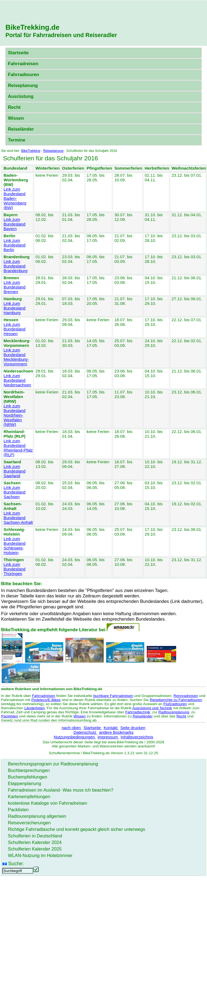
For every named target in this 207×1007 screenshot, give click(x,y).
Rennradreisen (185, 696)
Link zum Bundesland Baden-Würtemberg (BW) (15, 198)
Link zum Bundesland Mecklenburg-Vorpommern (16, 357)
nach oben (72, 727)
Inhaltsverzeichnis (137, 737)
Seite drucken (132, 727)
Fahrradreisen (23, 63)
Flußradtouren (175, 704)
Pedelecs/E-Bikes (46, 700)
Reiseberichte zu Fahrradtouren (176, 700)
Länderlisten (34, 708)
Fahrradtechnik (137, 712)
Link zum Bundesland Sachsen (14, 492)
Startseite (18, 52)
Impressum (108, 737)
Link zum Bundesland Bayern (14, 224)
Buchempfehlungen (27, 777)
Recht (14, 107)
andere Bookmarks (116, 732)
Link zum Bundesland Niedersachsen (17, 380)
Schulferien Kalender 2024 (35, 842)
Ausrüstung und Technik (152, 708)
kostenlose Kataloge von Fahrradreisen (47, 803)
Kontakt (111, 727)
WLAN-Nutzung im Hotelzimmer (40, 855)
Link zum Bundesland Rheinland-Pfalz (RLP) (18, 447)
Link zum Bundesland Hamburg (14, 308)
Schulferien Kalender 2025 (35, 849)
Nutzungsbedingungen (75, 737)
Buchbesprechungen (29, 770)
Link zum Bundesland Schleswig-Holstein (14, 545)
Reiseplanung (23, 85)
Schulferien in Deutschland (35, 835)
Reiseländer (21, 129)
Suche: (16, 863)
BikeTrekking (30, 151)
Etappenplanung (24, 783)
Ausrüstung (21, 96)
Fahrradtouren (23, 74)
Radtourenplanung (173, 712)
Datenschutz (86, 732)
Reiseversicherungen (29, 822)
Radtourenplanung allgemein (37, 816)
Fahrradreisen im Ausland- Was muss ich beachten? (60, 790)
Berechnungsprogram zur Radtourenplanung (53, 763)
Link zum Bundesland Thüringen (14, 569)
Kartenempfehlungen (29, 796)
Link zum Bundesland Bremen (14, 287)
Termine (16, 140)
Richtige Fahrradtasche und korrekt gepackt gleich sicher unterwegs (76, 829)
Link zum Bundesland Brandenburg (16, 266)
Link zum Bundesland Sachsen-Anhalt (18, 518)
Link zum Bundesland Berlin (14, 245)
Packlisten (9, 716)
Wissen (16, 118)
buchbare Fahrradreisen (113, 696)
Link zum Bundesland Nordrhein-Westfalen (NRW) (14, 415)
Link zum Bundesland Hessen (14, 329)
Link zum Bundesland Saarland (14, 471)
